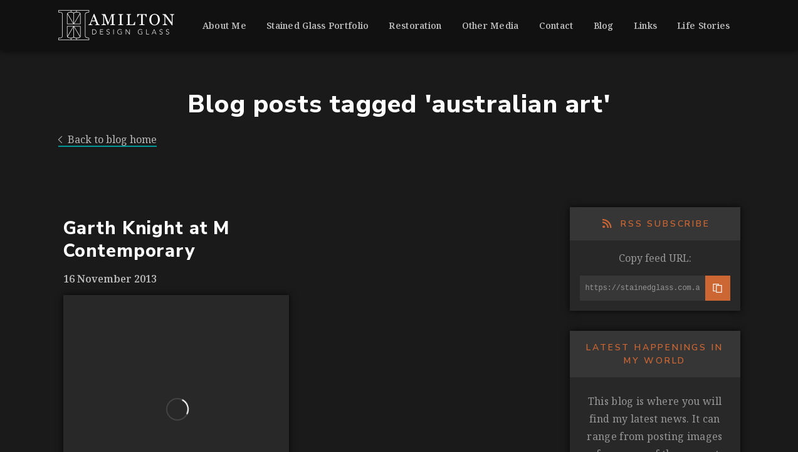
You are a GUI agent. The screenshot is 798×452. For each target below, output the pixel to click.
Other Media (490, 25)
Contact (556, 25)
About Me (224, 25)
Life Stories (703, 25)
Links (645, 25)
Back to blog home (107, 139)
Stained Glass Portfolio (317, 25)
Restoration (415, 25)
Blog (604, 25)
